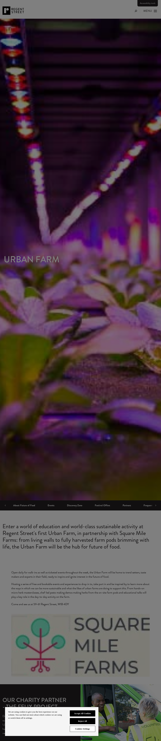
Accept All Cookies (82, 713)
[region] (51, 721)
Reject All (82, 721)
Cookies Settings (82, 729)
